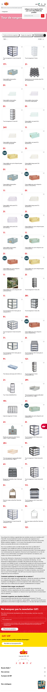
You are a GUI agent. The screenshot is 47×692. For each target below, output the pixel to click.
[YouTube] (23, 663)
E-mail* (3, 617)
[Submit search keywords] (42, 16)
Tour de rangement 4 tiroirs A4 (10, 121)
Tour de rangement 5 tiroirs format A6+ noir (34, 480)
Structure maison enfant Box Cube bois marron (12, 501)
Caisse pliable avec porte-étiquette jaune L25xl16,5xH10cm (34, 227)
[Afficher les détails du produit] (12, 51)
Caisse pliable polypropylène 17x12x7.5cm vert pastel (9, 101)
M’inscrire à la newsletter (9, 629)
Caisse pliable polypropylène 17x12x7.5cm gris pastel (9, 143)
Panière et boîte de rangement (10, 35)
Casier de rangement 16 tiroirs (10, 416)
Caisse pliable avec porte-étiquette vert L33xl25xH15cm (34, 417)
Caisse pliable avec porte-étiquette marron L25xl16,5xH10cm (11, 269)
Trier (4, 39)
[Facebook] (16, 663)
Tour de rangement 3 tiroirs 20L (32, 310)
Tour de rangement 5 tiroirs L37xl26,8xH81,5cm (31, 374)
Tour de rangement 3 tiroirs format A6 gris (12, 332)
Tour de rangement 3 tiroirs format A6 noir (34, 459)
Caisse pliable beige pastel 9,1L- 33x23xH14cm (32, 206)
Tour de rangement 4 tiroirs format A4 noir (12, 59)
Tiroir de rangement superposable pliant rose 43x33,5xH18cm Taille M (12, 459)
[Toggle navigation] (2, 4)
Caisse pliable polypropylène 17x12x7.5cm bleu (9, 80)
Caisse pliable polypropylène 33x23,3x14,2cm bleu (9, 248)
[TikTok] (30, 663)
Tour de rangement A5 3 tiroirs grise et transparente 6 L (12, 311)
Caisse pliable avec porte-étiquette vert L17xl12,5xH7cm (34, 248)
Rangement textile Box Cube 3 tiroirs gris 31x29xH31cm (12, 480)
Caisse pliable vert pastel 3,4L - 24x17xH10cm (32, 122)
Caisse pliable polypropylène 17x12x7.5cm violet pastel (31, 101)
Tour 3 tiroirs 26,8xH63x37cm (9, 395)
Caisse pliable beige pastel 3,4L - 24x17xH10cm (32, 164)
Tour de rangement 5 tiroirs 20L (32, 289)
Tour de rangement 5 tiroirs (31, 58)
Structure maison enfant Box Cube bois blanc (34, 522)
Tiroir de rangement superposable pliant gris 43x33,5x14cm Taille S (34, 395)
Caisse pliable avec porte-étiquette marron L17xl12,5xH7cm (33, 185)
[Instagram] (20, 663)
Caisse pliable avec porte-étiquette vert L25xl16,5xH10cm (12, 290)
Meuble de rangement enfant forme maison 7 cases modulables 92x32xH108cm (11, 438)
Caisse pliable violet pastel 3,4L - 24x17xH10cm (10, 227)
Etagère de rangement (26, 35)
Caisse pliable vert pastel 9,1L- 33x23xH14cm (32, 143)
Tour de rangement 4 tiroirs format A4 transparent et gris (12, 522)
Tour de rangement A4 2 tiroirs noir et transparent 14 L (33, 501)
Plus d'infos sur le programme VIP (12, 643)
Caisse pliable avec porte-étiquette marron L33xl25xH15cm (33, 332)
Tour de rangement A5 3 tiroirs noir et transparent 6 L (33, 438)
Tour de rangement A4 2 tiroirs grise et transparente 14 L (12, 353)
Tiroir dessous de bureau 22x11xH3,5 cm (12, 374)
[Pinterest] (27, 663)
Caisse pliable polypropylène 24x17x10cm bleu (9, 185)
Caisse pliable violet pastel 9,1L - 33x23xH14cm (10, 206)
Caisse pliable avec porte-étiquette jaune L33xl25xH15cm (34, 269)
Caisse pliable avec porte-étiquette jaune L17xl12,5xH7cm (12, 164)
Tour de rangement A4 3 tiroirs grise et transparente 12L (34, 353)
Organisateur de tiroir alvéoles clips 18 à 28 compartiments (34, 80)
